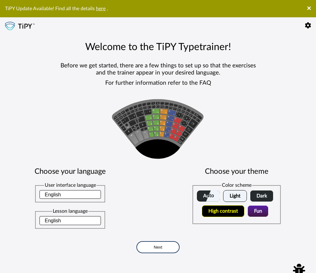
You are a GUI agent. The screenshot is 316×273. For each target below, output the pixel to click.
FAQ (205, 83)
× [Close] (309, 8)
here (101, 8)
